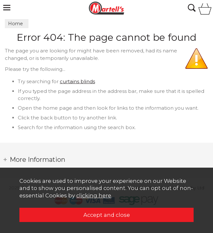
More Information (37, 159)
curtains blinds (77, 81)
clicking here (93, 195)
